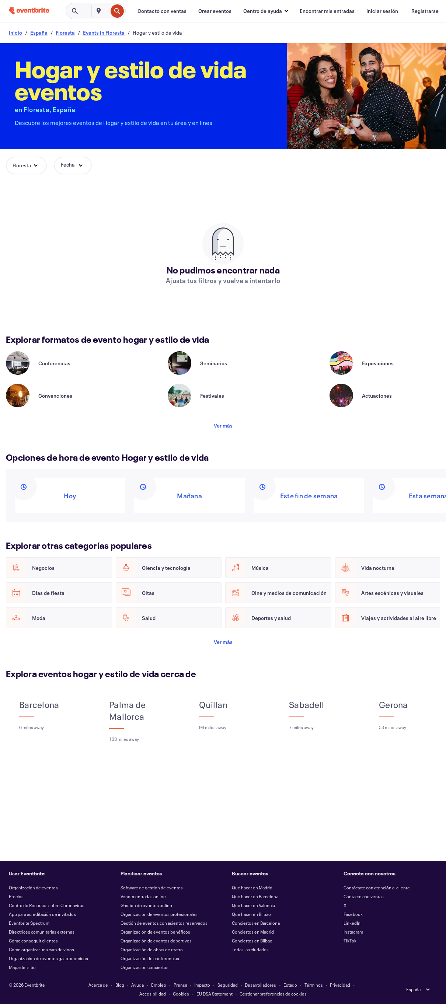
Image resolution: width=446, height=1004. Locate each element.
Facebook (353, 914)
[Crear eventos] (214, 11)
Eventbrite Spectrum (29, 923)
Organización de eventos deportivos (156, 941)
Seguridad (227, 985)
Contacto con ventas (364, 896)
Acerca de (98, 985)
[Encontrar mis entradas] (327, 11)
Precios (16, 896)
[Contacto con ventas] (162, 11)
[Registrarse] (425, 11)
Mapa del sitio (22, 967)
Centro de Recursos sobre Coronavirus (46, 905)
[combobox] (107, 11)
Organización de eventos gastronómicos (48, 958)
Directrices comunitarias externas (41, 932)
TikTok (350, 941)
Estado (290, 985)
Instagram (353, 932)
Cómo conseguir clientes (33, 941)
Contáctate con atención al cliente (377, 887)
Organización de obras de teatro (152, 949)
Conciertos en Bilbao (252, 941)
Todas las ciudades (250, 949)
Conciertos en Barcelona (256, 923)
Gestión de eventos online (146, 905)
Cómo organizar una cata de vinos (41, 949)
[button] (265, 11)
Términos (313, 985)
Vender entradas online (143, 896)
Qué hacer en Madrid (252, 887)
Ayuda (137, 985)
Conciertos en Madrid (253, 932)
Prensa (180, 985)
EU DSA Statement (214, 994)
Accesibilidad (152, 994)
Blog (119, 985)
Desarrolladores (260, 985)
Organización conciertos (144, 967)
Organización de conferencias (150, 958)
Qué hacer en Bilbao (251, 914)
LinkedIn (352, 923)
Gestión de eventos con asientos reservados (164, 923)
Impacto (202, 985)
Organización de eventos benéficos (155, 932)
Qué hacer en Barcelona (255, 896)
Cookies (181, 994)
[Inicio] (29, 11)
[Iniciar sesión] (382, 11)
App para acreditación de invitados (42, 914)
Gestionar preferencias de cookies (273, 994)
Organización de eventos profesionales (159, 914)
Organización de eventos (33, 887)
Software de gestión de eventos (152, 887)
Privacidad (340, 985)
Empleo (158, 985)
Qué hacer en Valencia (253, 905)
